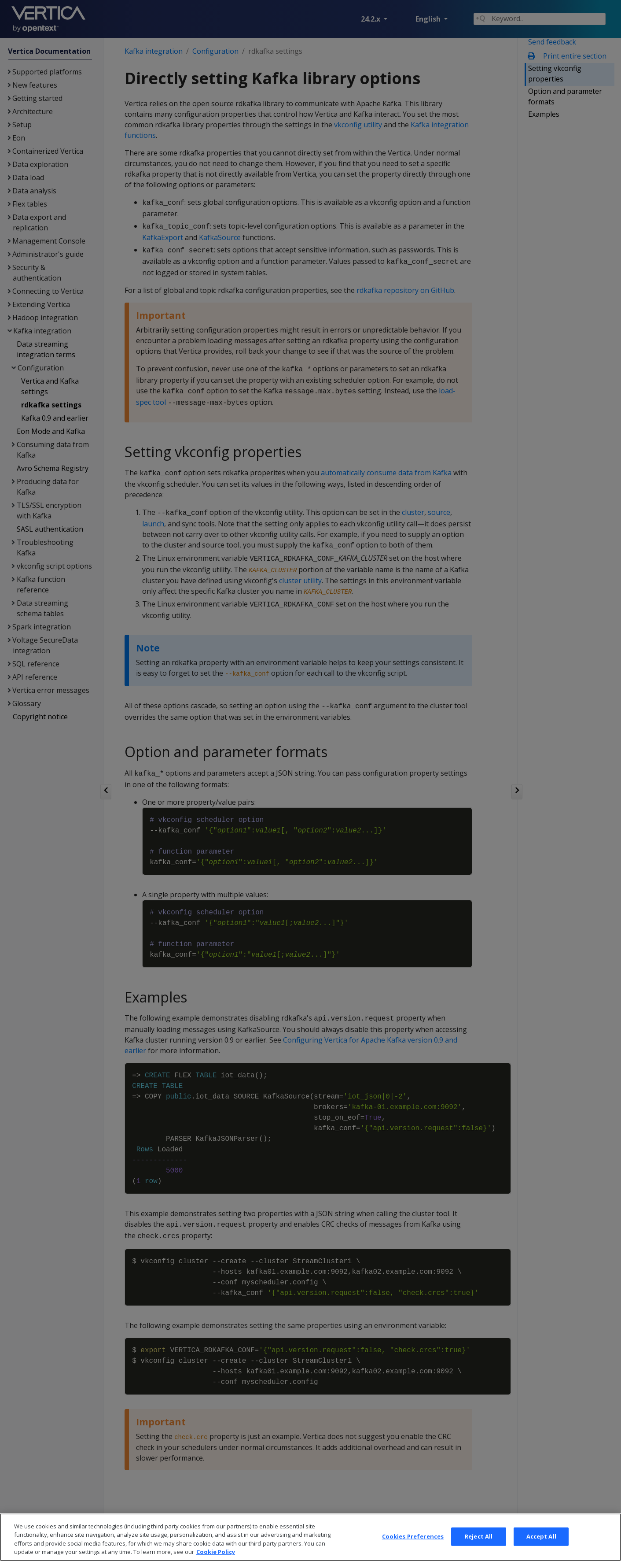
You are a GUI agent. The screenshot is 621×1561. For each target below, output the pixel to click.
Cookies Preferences (413, 1550)
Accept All (541, 1550)
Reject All (478, 1550)
